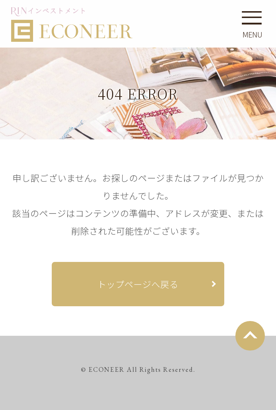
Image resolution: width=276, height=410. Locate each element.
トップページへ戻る (137, 283)
